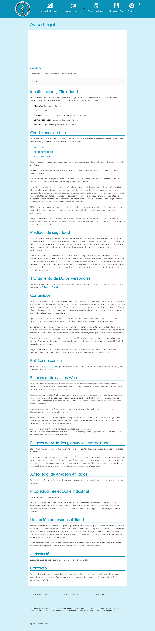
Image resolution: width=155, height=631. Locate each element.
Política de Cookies (42, 156)
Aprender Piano (37, 68)
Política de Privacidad (43, 152)
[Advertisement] (77, 49)
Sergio (40, 608)
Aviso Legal (39, 147)
